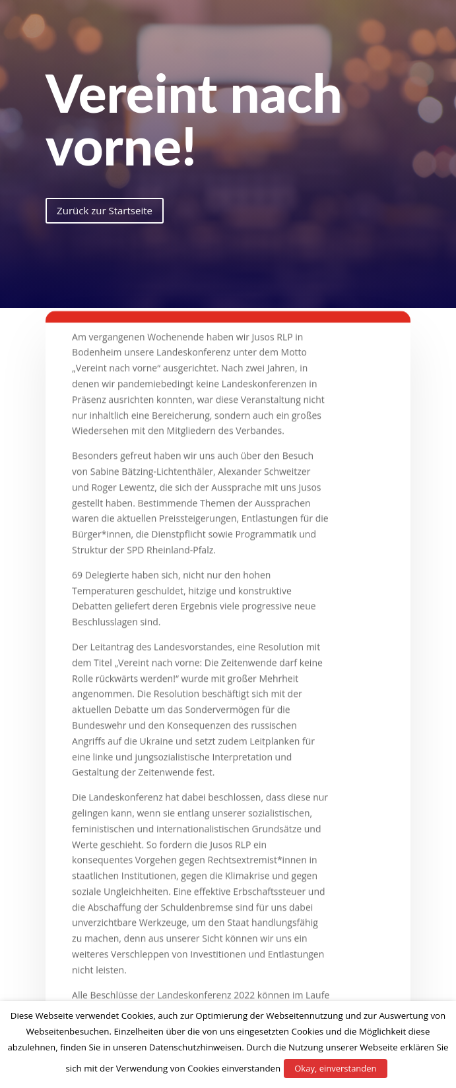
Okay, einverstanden (335, 1068)
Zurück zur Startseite (104, 210)
